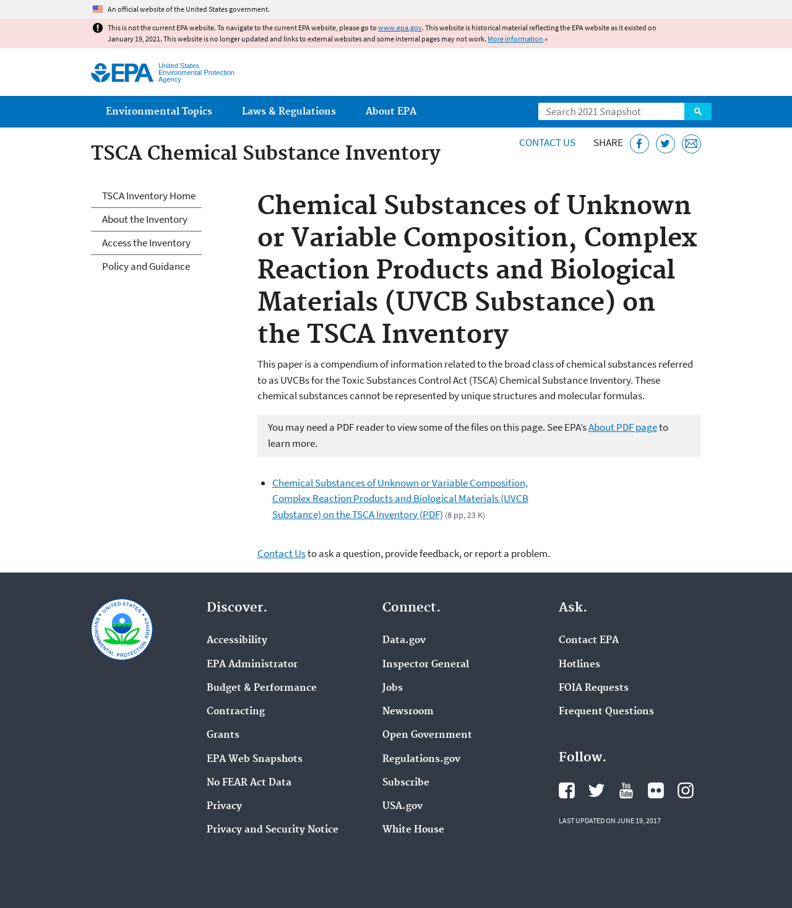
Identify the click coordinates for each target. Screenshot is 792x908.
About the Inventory (144, 219)
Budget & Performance (262, 688)
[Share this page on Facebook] (639, 143)
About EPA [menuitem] (391, 112)
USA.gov (402, 806)
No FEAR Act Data (249, 783)
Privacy (224, 806)
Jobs (392, 688)
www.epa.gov (400, 27)
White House (413, 830)
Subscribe (405, 783)
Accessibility (237, 640)
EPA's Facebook (567, 790)
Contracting (236, 711)
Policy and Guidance (146, 266)
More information (515, 38)
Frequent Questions (606, 711)
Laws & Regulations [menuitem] (289, 112)
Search (698, 111)
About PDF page (622, 427)
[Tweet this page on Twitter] (665, 143)
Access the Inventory (146, 242)
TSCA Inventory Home (149, 195)
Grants (223, 735)
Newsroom (408, 711)
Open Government (427, 735)
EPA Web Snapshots (255, 759)
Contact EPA (589, 640)
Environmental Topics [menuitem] (159, 112)
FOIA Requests (594, 688)
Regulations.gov (421, 759)
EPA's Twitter (596, 790)
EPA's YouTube (626, 790)
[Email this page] (691, 143)
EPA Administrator (252, 664)
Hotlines (579, 664)
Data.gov (404, 640)
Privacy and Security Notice (272, 830)
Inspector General (425, 664)
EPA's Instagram (686, 790)
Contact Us (547, 142)
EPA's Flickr (656, 790)
